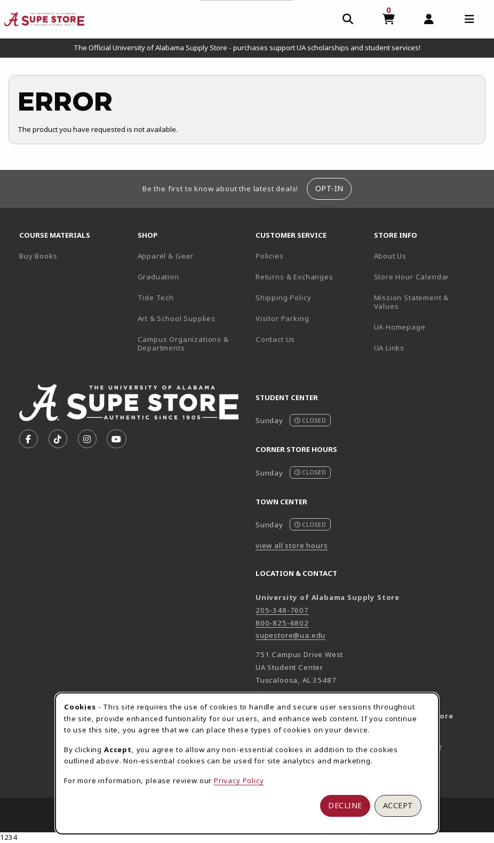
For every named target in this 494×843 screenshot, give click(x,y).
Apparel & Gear (166, 256)
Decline (345, 805)
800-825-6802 (282, 623)
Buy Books (38, 256)
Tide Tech (156, 297)
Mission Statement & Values (411, 302)
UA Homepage (429, 327)
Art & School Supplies (177, 318)
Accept (398, 805)
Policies (270, 256)
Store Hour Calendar (429, 276)
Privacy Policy (239, 780)
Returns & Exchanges (294, 277)
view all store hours (292, 545)
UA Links (389, 348)
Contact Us (275, 339)
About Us (390, 256)
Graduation (158, 277)
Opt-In (329, 188)
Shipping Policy (283, 297)
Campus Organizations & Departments (193, 343)
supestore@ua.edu (290, 635)
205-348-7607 (282, 610)
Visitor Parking (282, 318)
